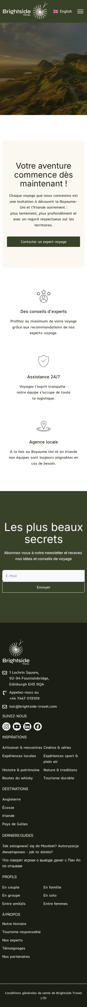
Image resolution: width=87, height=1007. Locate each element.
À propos (11, 914)
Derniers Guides (17, 835)
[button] (81, 11)
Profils (9, 876)
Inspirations (14, 737)
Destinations (15, 788)
